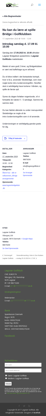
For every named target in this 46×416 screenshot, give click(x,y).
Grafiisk (36, 412)
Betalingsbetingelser (13, 292)
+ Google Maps (27, 239)
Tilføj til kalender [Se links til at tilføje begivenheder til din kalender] (15, 138)
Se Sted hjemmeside (10, 248)
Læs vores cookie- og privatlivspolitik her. (18, 393)
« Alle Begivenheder (11, 16)
